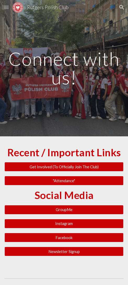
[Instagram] (64, 224)
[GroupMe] (64, 210)
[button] (6, 7)
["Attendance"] (64, 181)
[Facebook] (64, 238)
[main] (64, 68)
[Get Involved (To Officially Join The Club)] (64, 167)
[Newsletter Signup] (64, 251)
